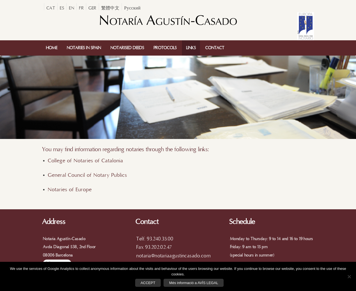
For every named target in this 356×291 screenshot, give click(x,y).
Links (191, 48)
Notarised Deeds (127, 48)
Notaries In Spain (84, 48)
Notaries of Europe (70, 189)
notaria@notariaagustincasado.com (173, 256)
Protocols (165, 48)
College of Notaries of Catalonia (86, 160)
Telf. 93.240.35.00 (154, 239)
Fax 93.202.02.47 (154, 247)
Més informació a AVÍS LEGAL (193, 283)
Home (51, 48)
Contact (214, 48)
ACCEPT (148, 283)
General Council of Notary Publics (87, 175)
